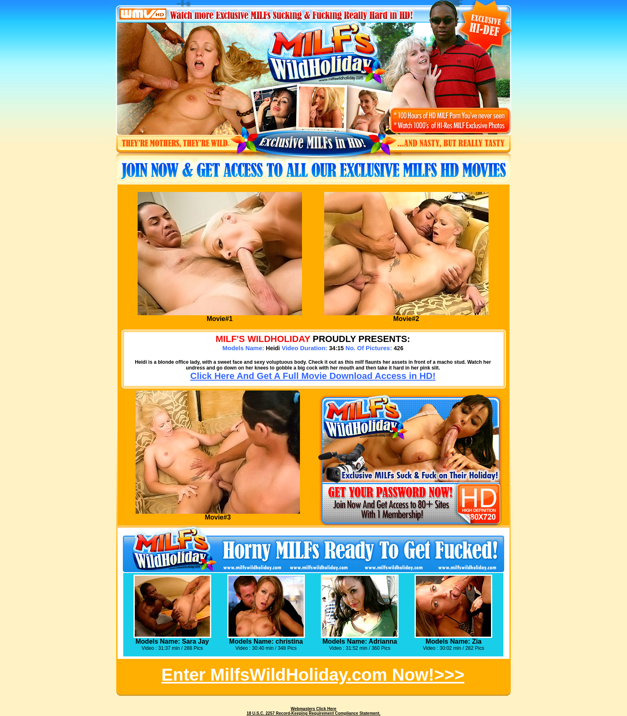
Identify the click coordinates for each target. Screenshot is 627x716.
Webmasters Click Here (314, 709)
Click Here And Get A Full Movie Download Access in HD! (313, 376)
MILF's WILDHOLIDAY (263, 339)
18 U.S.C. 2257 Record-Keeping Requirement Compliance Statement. (313, 713)
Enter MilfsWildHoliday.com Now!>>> (312, 674)
